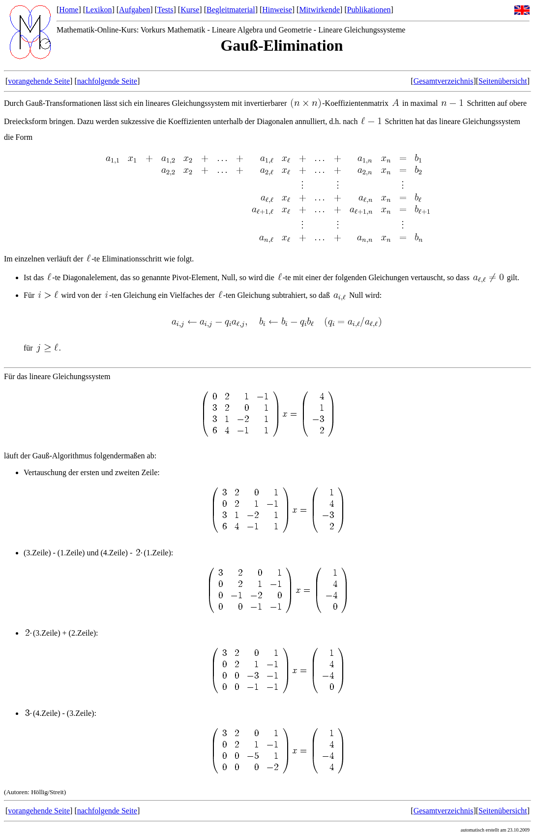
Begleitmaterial (231, 9)
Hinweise (277, 9)
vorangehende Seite (39, 81)
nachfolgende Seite (107, 81)
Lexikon (99, 9)
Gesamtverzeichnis (444, 81)
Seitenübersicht (502, 81)
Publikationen (369, 9)
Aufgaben (134, 9)
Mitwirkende (319, 9)
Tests (165, 9)
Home (68, 9)
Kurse (189, 9)
